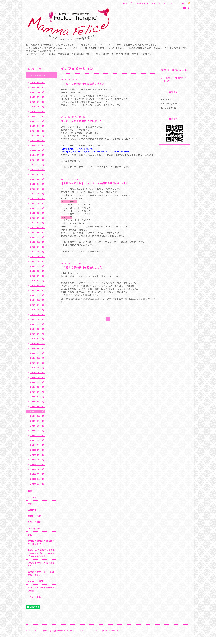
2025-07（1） (37, 97)
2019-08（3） (37, 416)
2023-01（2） (37, 218)
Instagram (34, 528)
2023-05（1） (37, 198)
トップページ (34, 69)
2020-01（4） (37, 392)
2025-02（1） (37, 121)
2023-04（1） (37, 203)
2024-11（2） (37, 135)
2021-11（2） (37, 285)
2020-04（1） (37, 377)
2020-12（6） (37, 338)
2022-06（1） (37, 251)
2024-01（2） (37, 169)
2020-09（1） (37, 353)
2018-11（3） (37, 450)
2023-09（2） (37, 184)
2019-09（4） (37, 411)
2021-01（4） (37, 334)
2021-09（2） (37, 295)
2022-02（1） (37, 271)
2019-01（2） (37, 445)
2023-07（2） (37, 189)
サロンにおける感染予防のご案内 (41, 589)
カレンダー (33, 503)
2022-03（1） (37, 266)
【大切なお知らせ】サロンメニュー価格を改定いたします (94, 183)
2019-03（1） (37, 435)
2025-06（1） (37, 101)
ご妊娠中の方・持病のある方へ (41, 564)
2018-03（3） (37, 483)
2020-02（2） (37, 387)
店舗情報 (32, 509)
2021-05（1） (37, 314)
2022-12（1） (37, 222)
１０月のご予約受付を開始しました (81, 267)
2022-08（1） (37, 242)
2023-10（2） (37, 179)
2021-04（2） (37, 319)
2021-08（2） (37, 300)
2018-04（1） (37, 479)
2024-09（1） (37, 145)
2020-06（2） (37, 367)
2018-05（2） (37, 474)
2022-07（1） (37, 247)
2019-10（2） (37, 406)
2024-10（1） (37, 140)
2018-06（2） (37, 469)
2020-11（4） (37, 343)
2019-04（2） (37, 430)
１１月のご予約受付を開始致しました (83, 83)
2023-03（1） (37, 208)
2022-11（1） (37, 227)
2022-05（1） (37, 256)
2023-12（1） (37, 174)
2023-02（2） (37, 213)
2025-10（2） (37, 87)
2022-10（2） (37, 232)
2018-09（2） (37, 459)
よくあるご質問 (35, 581)
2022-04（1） (37, 261)
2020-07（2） (37, 363)
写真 (30, 491)
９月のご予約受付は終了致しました (81, 121)
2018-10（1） (37, 454)
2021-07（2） (37, 305)
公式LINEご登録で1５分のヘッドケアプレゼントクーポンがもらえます (41, 553)
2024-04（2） (37, 164)
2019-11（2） (37, 401)
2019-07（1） (37, 421)
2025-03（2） (37, 116)
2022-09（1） (37, 237)
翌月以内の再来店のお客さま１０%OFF (41, 542)
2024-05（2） (37, 160)
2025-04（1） (37, 111)
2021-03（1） (37, 324)
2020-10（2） (37, 348)
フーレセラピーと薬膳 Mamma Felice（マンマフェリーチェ (64, 630)
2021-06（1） (37, 309)
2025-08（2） (37, 92)
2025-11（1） (37, 82)
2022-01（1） (37, 276)
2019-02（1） (37, 440)
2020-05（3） (37, 372)
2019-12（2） (37, 396)
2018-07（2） (37, 464)
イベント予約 (34, 596)
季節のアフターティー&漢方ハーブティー (41, 574)
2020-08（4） (37, 358)
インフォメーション (38, 75)
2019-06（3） (37, 425)
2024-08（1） (37, 150)
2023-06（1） (37, 193)
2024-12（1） (37, 131)
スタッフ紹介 (34, 522)
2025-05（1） (37, 106)
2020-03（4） (37, 382)
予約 (30, 534)
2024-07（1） (37, 155)
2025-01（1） (37, 126)
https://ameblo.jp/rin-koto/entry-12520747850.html (96, 151)
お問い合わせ (34, 516)
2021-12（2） (37, 280)
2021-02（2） (37, 329)
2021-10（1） (37, 290)
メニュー (32, 497)
